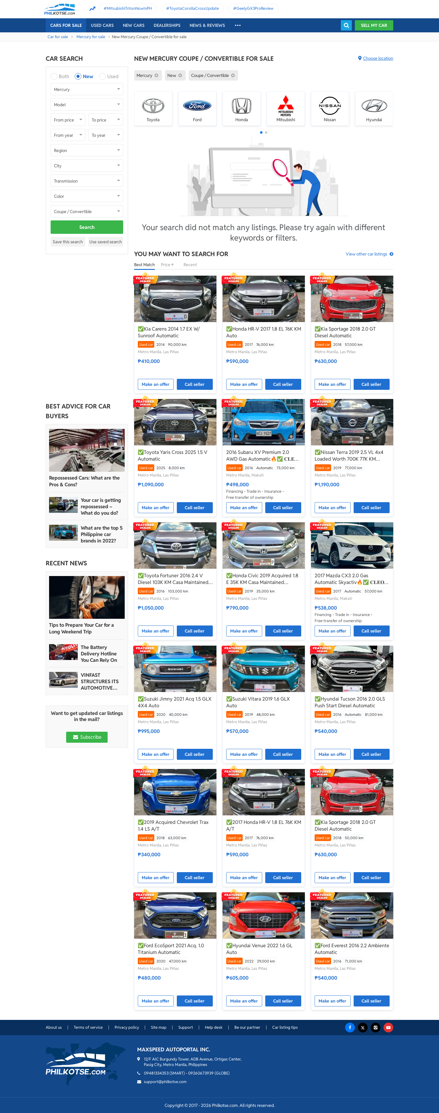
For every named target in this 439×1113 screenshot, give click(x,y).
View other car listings (366, 254)
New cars (134, 25)
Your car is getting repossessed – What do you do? (101, 506)
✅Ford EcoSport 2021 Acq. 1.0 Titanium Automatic (171, 948)
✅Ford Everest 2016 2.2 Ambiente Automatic (352, 948)
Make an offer (156, 384)
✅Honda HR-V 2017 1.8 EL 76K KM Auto (263, 332)
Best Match (144, 264)
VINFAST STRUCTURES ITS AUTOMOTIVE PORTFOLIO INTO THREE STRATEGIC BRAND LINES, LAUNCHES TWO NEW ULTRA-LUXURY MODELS (101, 681)
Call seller (195, 384)
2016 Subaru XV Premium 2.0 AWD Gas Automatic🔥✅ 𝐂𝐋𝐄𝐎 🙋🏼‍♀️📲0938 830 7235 (262, 455)
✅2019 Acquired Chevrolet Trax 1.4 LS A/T (173, 825)
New (88, 76)
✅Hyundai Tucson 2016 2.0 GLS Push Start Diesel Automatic (350, 702)
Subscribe (87, 737)
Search (87, 227)
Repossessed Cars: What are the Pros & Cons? (84, 481)
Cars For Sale (66, 25)
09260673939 (201, 1073)
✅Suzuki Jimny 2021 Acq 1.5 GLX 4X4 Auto (175, 702)
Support (185, 1027)
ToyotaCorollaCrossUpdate (194, 8)
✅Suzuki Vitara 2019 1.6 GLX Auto (258, 702)
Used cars (102, 25)
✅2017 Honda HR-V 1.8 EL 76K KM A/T (263, 825)
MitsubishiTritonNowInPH (129, 8)
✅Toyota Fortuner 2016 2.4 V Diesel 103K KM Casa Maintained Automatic (173, 579)
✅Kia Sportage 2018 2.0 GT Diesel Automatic (345, 332)
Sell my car (374, 25)
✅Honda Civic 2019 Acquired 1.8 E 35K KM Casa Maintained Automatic (262, 579)
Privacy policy (127, 1027)
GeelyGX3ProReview (255, 8)
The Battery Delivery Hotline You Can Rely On (99, 653)
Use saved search (105, 242)
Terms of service (88, 1027)
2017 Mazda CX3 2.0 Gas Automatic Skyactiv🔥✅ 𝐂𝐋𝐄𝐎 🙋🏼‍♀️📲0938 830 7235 (349, 579)
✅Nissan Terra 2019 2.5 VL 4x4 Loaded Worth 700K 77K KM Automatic (349, 455)
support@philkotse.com (165, 1081)
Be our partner (247, 1027)
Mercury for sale (91, 36)
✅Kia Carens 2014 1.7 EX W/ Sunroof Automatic (169, 332)
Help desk (214, 1027)
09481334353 (156, 1073)
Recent (190, 264)
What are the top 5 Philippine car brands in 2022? (102, 534)
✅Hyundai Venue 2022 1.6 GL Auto (259, 948)
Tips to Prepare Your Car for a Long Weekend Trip (81, 628)
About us (54, 1027)
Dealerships (167, 25)
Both (64, 76)
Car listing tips (285, 1027)
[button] (261, 132)
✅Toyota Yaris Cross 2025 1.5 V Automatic (172, 455)
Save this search (68, 242)
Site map (158, 1027)
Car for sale (58, 36)
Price (169, 264)
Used (113, 76)
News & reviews (207, 25)
